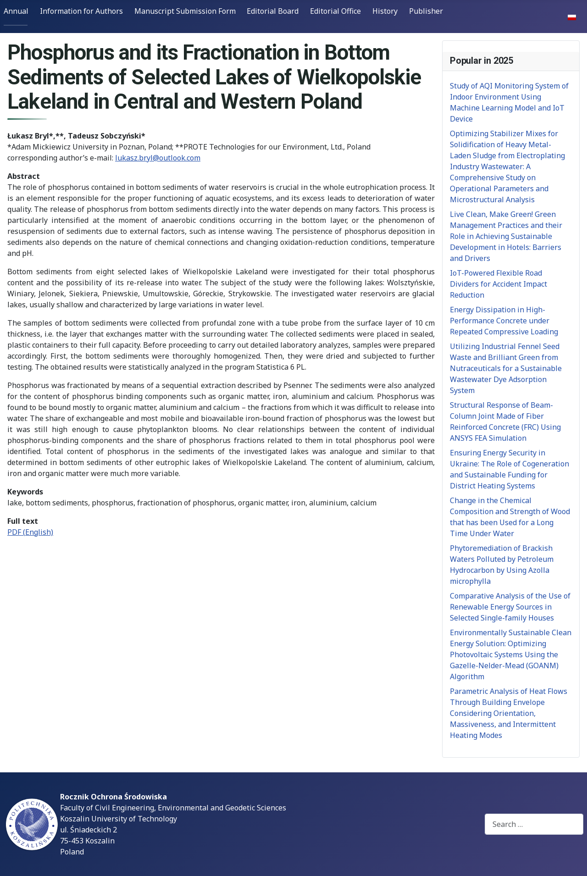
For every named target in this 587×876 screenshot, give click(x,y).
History (385, 11)
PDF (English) (30, 532)
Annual (16, 11)
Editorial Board (273, 11)
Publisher (426, 11)
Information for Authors (81, 11)
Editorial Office (335, 11)
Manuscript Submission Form (185, 11)
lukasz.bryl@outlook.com (157, 158)
